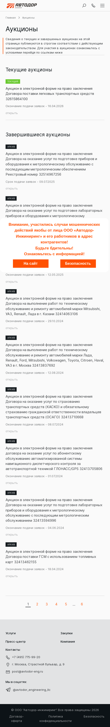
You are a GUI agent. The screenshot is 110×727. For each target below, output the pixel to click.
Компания (68, 641)
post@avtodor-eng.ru (24, 672)
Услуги (11, 633)
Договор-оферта (16, 718)
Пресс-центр (16, 641)
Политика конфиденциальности (56, 718)
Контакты (13, 649)
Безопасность (94, 716)
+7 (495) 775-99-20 (23, 657)
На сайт (31, 263)
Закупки (67, 633)
